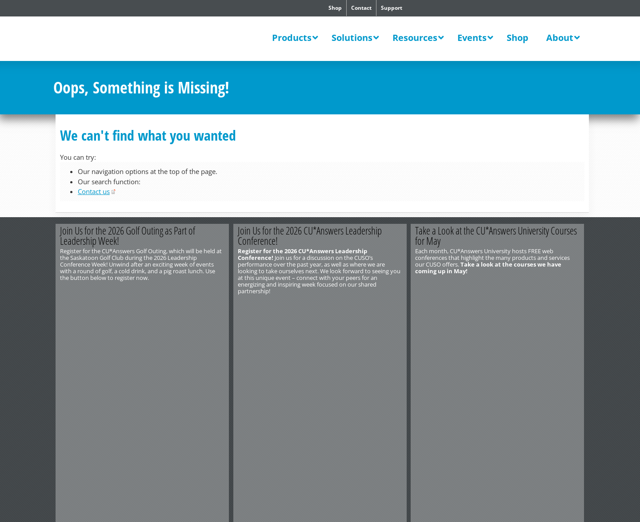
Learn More (541, 306)
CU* (115, 39)
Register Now (185, 306)
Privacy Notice (154, 338)
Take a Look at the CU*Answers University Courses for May (496, 235)
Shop (335, 8)
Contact (361, 8)
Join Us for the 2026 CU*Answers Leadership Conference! (310, 235)
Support (391, 8)
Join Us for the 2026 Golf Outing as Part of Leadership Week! (127, 235)
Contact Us (67, 324)
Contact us (94, 191)
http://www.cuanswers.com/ (86, 331)
